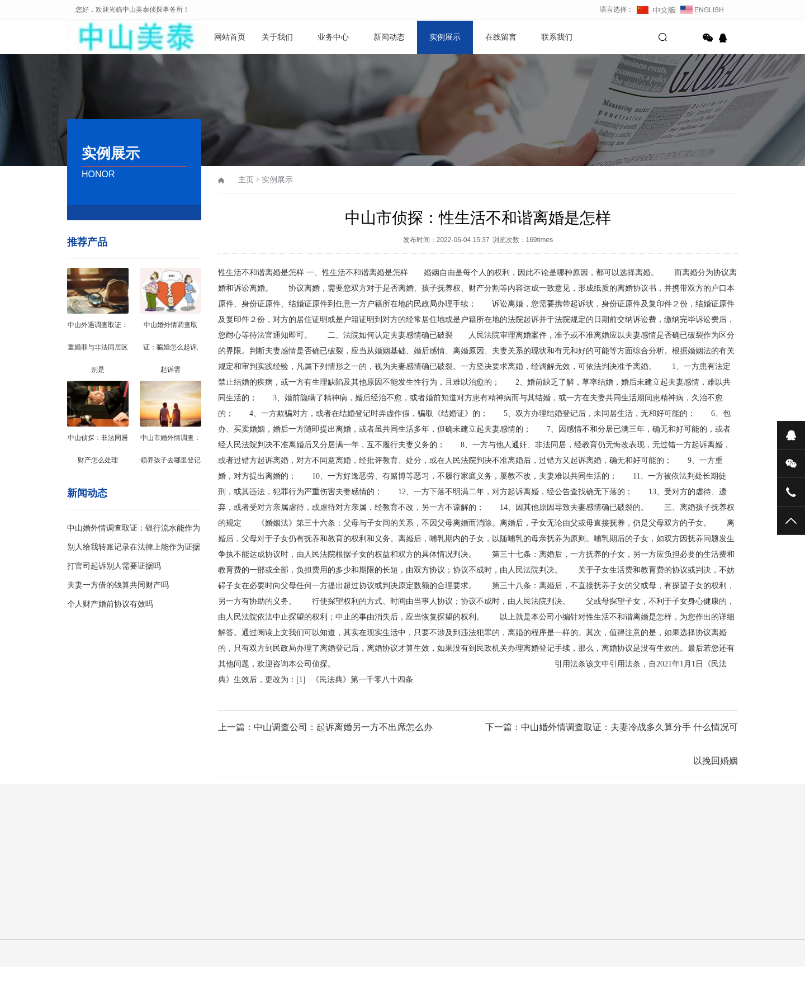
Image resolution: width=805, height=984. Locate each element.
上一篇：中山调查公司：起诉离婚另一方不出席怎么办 (325, 727)
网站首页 (229, 37)
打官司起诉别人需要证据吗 (114, 566)
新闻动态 (389, 37)
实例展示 (445, 37)
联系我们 (556, 37)
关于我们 (277, 37)
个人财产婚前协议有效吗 (110, 604)
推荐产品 (87, 242)
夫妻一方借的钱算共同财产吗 (118, 585)
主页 (246, 180)
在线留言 (501, 37)
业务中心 (333, 37)
